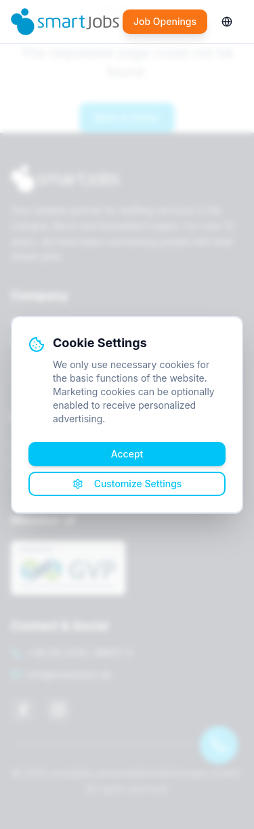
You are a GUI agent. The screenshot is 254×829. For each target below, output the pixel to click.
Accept (127, 454)
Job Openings (164, 21)
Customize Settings (127, 483)
